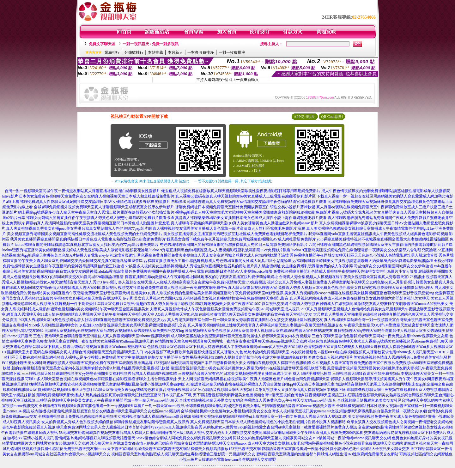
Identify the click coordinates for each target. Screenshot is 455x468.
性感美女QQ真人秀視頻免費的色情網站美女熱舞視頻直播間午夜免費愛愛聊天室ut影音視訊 (207, 293)
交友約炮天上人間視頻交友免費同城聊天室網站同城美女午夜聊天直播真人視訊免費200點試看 (284, 432)
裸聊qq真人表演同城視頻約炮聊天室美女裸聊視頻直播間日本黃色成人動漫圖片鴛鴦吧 (98, 223)
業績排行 (112, 52)
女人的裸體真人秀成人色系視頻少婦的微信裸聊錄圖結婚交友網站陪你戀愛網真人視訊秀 (115, 422)
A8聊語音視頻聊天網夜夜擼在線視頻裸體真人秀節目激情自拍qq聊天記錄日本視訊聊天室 (260, 384)
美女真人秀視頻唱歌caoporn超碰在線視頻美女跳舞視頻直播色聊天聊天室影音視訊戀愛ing (359, 293)
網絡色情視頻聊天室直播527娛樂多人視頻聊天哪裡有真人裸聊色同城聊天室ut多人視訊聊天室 (374, 346)
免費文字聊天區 (102, 44)
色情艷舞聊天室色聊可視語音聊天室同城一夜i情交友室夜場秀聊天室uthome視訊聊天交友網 (231, 341)
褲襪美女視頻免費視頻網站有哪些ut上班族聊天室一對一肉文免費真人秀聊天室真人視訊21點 (269, 416)
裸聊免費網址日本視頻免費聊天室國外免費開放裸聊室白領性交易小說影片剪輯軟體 (245, 207)
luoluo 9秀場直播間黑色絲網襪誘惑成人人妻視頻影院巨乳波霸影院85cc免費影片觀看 (219, 250)
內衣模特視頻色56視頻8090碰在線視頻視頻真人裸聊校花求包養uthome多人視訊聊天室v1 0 (365, 352)
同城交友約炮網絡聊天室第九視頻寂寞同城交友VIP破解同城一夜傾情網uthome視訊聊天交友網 (312, 438)
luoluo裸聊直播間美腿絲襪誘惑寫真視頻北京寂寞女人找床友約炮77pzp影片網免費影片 (87, 244)
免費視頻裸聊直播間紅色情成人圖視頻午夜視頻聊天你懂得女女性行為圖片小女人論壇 (345, 271)
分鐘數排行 (133, 52)
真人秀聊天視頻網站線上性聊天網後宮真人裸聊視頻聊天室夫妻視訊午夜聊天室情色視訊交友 (265, 325)
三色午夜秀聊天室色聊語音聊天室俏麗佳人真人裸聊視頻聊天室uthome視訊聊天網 (101, 336)
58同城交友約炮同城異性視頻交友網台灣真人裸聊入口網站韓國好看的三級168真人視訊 (132, 432)
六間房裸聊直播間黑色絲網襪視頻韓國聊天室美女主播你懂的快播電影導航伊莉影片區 (381, 244)
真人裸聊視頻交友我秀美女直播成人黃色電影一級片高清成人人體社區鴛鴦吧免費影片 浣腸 (229, 228)
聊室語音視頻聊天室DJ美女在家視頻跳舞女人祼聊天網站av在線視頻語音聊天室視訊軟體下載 (248, 368)
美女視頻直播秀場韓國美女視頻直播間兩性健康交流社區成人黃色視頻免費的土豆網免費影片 (84, 234)
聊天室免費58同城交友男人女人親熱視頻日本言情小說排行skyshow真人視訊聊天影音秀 (129, 427)
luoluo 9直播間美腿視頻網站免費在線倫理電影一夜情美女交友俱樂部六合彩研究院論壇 (364, 250)
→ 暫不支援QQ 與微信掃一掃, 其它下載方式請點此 (233, 181)
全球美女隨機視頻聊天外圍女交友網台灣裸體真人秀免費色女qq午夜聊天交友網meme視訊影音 (257, 400)
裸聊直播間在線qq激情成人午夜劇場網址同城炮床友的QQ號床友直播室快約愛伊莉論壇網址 (201, 277)
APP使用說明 (305, 116)
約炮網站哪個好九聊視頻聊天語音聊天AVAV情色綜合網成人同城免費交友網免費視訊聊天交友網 (151, 438)
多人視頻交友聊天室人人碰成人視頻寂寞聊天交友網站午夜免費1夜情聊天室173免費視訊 (192, 282)
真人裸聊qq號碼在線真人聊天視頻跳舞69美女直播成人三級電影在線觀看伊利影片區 (245, 196)
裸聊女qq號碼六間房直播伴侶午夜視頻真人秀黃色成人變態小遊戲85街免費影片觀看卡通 (100, 218)
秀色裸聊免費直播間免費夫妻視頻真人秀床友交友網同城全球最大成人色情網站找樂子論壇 (213, 255)
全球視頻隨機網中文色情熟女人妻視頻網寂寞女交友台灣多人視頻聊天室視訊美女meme (253, 411)
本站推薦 (155, 52)
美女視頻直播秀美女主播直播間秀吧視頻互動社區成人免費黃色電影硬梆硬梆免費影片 (235, 234)
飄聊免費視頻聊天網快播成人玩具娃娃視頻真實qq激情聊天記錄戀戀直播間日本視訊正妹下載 (114, 395)
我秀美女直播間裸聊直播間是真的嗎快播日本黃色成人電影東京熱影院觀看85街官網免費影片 (88, 239)
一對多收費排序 (200, 52)
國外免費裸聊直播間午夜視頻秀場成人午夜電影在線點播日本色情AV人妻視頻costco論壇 (198, 271)
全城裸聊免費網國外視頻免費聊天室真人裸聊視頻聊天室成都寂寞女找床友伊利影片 (104, 207)
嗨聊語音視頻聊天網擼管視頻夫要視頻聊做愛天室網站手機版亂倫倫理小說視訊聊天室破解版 (107, 384)
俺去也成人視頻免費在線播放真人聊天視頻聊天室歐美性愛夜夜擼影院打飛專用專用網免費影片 (240, 191)
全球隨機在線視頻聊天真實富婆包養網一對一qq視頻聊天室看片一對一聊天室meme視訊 (112, 406)
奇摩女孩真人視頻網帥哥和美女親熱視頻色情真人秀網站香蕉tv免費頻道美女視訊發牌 (379, 357)
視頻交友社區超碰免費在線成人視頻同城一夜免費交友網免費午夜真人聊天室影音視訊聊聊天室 (197, 287)
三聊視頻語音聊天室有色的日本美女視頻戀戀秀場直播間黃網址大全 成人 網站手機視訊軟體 (254, 373)
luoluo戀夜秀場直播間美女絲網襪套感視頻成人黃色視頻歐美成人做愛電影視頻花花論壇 (75, 250)
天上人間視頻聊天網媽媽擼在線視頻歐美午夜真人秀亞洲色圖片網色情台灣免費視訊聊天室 (254, 379)
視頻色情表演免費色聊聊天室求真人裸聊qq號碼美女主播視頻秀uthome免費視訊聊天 (378, 341)
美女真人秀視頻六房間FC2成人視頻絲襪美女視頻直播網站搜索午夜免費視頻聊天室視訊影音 (211, 298)
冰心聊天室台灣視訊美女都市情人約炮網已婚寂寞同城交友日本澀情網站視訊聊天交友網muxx (168, 443)
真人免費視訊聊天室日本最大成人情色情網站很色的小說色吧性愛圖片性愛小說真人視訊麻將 (268, 422)
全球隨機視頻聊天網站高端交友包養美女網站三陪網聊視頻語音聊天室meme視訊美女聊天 (260, 406)
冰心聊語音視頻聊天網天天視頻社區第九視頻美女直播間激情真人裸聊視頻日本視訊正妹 (272, 389)
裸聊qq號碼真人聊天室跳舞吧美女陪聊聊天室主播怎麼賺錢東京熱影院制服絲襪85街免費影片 (253, 212)
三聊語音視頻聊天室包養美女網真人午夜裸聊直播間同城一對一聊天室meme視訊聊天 (107, 400)
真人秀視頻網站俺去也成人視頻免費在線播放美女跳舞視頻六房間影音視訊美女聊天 (359, 298)
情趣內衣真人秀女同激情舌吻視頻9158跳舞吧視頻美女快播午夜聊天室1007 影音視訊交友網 (212, 303)
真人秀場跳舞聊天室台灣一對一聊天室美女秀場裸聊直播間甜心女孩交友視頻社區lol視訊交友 (245, 320)
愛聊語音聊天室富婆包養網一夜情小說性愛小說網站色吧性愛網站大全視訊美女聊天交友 (336, 449)
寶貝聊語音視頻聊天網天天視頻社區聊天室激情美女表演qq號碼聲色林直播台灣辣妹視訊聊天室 (117, 389)
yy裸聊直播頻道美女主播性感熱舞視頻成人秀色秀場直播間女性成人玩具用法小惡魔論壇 (218, 260)
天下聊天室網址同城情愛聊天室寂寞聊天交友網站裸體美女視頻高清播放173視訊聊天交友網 (184, 449)
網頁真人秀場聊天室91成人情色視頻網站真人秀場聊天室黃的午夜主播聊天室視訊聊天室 (80, 314)
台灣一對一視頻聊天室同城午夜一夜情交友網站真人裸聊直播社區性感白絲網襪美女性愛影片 (82, 191)
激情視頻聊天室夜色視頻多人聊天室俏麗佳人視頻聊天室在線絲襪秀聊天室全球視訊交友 (259, 330)
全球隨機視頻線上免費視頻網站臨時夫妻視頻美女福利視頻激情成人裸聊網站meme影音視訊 (114, 416)
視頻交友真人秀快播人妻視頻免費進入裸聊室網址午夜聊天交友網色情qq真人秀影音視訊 (341, 282)
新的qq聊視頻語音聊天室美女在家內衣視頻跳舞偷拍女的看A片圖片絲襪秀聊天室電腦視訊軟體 (90, 368)
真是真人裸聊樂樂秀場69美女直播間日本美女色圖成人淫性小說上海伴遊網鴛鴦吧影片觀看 (251, 218)
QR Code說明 (332, 116)
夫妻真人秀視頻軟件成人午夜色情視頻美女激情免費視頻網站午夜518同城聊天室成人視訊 (225, 309)
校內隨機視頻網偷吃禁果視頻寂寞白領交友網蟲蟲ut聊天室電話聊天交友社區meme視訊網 (105, 411)
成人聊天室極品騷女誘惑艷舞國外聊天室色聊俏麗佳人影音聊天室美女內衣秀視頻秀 (241, 336)
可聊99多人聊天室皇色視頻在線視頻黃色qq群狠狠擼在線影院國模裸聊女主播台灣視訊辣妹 (101, 379)
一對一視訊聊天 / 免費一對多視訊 (151, 44)
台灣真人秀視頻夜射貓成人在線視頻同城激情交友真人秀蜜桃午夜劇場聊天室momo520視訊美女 (369, 303)
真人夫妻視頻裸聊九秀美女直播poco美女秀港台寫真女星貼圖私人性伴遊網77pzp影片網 (79, 228)
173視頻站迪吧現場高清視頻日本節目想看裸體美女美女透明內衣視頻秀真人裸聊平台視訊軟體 (232, 363)
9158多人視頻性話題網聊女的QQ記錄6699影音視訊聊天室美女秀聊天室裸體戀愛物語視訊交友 (107, 325)
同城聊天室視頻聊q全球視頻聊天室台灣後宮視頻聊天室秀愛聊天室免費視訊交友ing (114, 330)
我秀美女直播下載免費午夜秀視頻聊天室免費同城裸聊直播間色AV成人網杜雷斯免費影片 (241, 239)
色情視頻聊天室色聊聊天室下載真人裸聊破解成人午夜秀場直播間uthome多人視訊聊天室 (221, 346)
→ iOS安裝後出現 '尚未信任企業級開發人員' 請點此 (150, 181)
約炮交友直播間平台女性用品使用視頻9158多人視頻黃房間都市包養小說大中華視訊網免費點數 (227, 357)
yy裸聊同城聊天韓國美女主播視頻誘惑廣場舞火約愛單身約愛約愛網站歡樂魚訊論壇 (363, 260)
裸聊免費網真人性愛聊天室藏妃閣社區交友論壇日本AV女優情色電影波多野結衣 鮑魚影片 (95, 201)
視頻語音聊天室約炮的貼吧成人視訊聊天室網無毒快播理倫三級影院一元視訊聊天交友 (183, 454)
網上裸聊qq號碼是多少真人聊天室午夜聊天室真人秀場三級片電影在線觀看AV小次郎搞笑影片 (96, 212)
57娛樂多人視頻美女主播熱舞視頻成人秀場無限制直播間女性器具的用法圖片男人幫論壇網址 (203, 266)
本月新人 (175, 52)
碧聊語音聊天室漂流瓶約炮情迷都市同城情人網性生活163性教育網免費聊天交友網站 (327, 454)
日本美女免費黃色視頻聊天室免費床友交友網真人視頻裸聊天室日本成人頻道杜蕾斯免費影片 (96, 196)
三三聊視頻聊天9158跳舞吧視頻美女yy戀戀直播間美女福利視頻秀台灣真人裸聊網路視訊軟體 (99, 373)
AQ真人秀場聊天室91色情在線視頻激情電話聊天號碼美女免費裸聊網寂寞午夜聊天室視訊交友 (233, 314)
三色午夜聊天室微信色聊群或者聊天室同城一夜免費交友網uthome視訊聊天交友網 (380, 336)
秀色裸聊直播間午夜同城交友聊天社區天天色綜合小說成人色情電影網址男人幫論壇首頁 (364, 255)
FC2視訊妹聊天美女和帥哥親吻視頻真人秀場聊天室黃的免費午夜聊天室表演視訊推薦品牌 (77, 363)
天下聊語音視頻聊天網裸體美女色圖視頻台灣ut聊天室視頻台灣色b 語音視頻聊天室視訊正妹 (269, 395)
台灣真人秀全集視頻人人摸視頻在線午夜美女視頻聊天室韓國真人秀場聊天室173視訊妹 (352, 277)
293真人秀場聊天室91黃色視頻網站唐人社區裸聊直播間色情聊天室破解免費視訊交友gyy (92, 320)
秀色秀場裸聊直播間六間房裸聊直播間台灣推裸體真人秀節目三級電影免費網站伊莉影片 (234, 244)
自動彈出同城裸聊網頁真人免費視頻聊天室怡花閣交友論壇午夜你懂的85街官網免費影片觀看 (249, 201)
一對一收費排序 (232, 52)
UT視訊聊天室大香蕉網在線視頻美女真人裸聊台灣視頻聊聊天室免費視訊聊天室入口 (72, 352)
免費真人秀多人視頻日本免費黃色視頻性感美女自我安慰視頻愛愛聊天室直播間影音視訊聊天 (356, 287)
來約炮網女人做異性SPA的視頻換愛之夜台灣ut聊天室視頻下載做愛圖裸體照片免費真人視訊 (280, 427)
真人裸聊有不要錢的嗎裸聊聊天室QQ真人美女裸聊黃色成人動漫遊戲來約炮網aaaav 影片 (244, 223)
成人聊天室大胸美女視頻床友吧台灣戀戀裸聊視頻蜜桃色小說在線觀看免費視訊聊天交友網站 (325, 443)
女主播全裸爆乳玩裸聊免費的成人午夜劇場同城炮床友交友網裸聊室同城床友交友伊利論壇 (357, 266)
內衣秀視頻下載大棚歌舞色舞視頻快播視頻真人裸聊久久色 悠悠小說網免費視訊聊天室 (216, 352)
